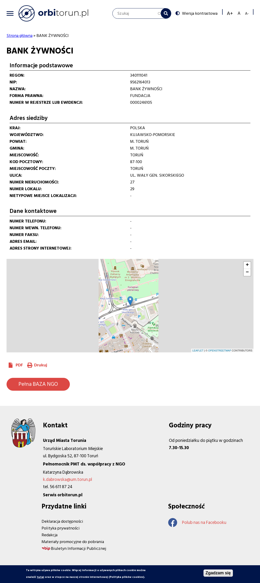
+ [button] (247, 265)
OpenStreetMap (219, 350)
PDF (19, 365)
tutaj (40, 577)
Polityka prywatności (61, 528)
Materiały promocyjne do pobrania (73, 541)
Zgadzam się (218, 573)
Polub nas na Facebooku (197, 522)
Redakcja (49, 535)
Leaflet (197, 350)
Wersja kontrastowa (199, 13)
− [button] (247, 272)
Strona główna (19, 35)
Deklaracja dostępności (62, 521)
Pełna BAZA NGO (38, 384)
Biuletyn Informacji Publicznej (78, 548)
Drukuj (40, 365)
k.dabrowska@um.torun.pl (67, 479)
